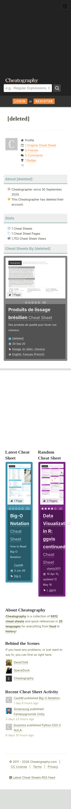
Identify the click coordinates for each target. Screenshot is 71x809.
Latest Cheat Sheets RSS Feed (32, 777)
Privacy (53, 767)
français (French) (33, 354)
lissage (16, 349)
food (52, 626)
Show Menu (65, 6)
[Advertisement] (35, 36)
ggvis (52, 590)
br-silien (28, 349)
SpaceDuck (22, 670)
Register (44, 101)
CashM (18, 565)
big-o (17, 575)
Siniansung (21, 709)
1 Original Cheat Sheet (40, 145)
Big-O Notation (49, 698)
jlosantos (20, 725)
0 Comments (34, 155)
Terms (37, 767)
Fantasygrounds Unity (29, 714)
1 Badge (30, 160)
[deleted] (18, 338)
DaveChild (21, 662)
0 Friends (31, 150)
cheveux (39, 349)
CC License (19, 767)
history (11, 631)
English (16, 354)
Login (20, 101)
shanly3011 (54, 568)
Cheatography (16, 616)
